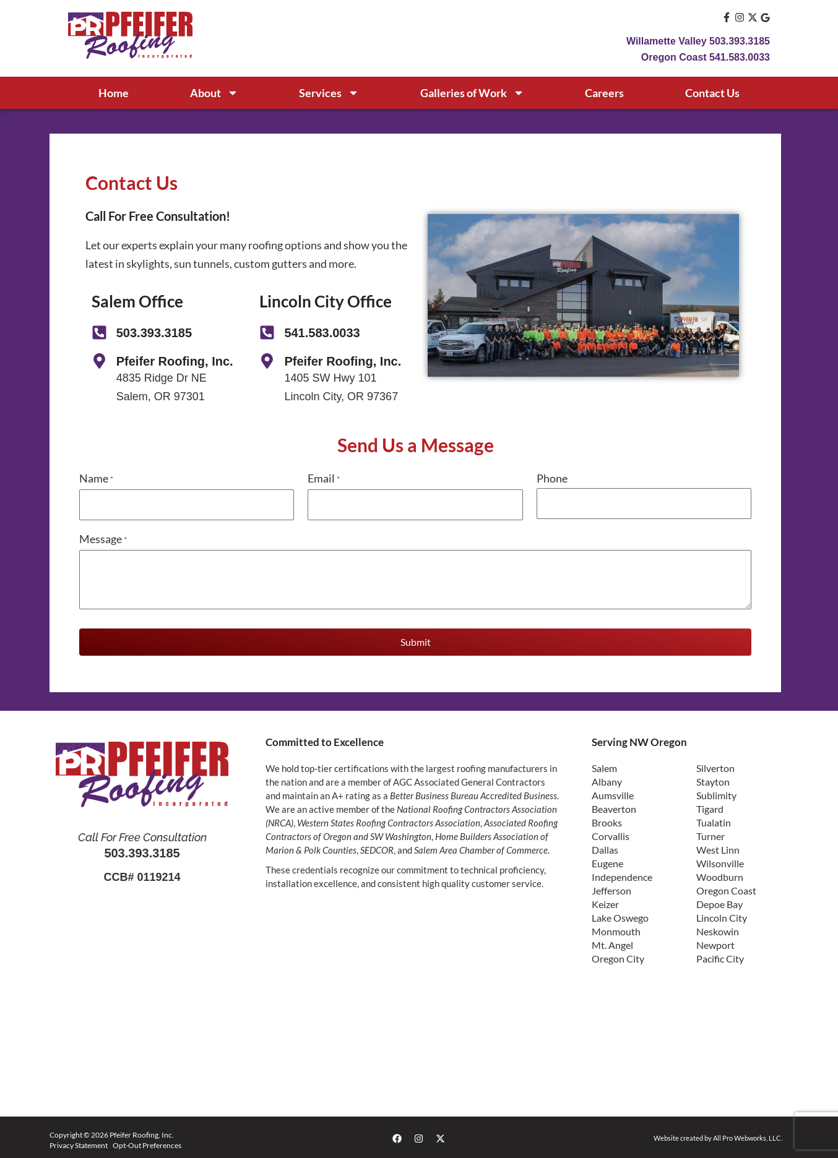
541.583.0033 (322, 333)
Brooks (607, 820)
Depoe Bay (719, 902)
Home (113, 93)
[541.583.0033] (267, 332)
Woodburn (719, 875)
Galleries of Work (472, 93)
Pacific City (720, 957)
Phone (552, 478)
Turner (710, 834)
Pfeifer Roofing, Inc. (174, 361)
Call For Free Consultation (142, 835)
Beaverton (614, 807)
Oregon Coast (726, 888)
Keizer (605, 902)
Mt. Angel (612, 943)
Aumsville (613, 793)
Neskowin (717, 929)
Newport (715, 943)
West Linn (718, 848)
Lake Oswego (620, 916)
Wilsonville (720, 861)
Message (103, 538)
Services (329, 93)
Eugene (607, 861)
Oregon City (618, 957)
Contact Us (712, 93)
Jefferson (611, 888)
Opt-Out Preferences (147, 1143)
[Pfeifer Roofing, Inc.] (99, 361)
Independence (622, 875)
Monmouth (616, 929)
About (214, 93)
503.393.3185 (154, 333)
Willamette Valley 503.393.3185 (698, 41)
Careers (604, 93)
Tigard (710, 807)
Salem (604, 766)
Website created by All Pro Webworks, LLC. (713, 1136)
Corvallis (610, 834)
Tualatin (713, 820)
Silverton (715, 766)
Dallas (605, 848)
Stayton (713, 780)
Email (324, 480)
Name (96, 480)
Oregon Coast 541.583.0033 (705, 57)
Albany (607, 780)
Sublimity (716, 793)
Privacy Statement (79, 1143)
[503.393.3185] (99, 332)
